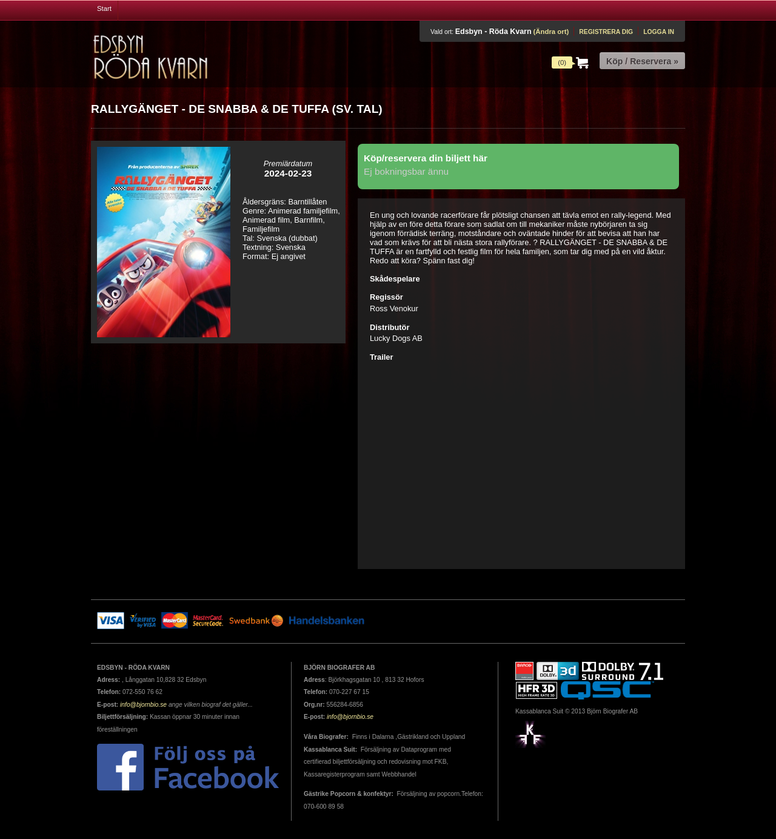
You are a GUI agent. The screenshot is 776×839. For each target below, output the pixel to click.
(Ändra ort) (551, 31)
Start (104, 8)
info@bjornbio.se (143, 704)
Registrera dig (606, 32)
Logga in (658, 32)
